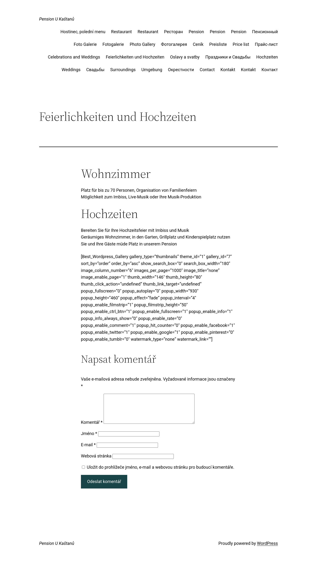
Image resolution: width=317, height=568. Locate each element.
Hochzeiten (267, 56)
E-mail (88, 450)
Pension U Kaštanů (56, 18)
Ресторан (173, 31)
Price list (240, 44)
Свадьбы (95, 69)
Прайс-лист (266, 44)
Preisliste (218, 44)
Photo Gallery (142, 44)
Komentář (92, 427)
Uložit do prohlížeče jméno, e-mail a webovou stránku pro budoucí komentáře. (160, 472)
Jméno (89, 439)
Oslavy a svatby (185, 56)
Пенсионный (265, 31)
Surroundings (123, 69)
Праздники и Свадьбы (227, 56)
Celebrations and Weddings (74, 56)
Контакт (269, 69)
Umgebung (151, 69)
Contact (207, 69)
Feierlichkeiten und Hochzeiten (135, 56)
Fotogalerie (113, 44)
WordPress (267, 549)
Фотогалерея (174, 44)
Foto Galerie (85, 44)
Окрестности (181, 69)
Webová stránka (96, 461)
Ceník (198, 44)
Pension (196, 31)
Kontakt (227, 69)
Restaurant (121, 31)
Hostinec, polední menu (82, 31)
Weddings (71, 69)
